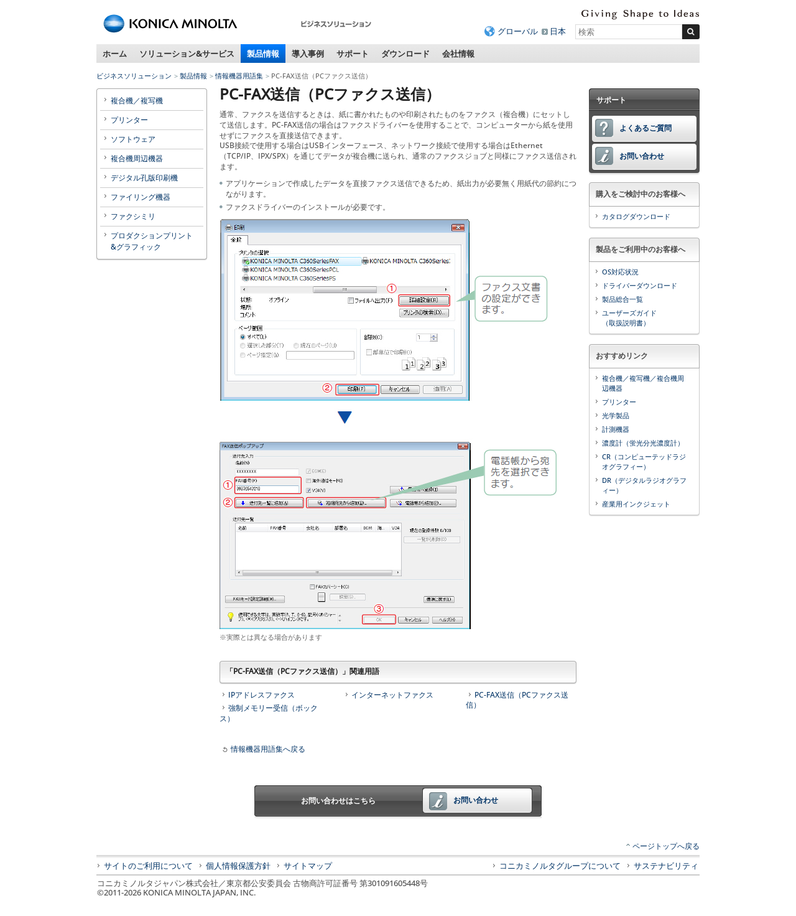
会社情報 (458, 53)
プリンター (129, 120)
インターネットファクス (392, 694)
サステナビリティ (666, 865)
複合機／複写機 (137, 100)
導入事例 (308, 53)
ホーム (115, 53)
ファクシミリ (133, 216)
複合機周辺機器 (137, 158)
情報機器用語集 (239, 75)
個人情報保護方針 (238, 865)
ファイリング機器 (140, 197)
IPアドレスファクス (261, 694)
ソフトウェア (133, 139)
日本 (558, 31)
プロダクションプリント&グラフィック (152, 241)
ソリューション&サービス (186, 53)
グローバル (517, 31)
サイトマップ (308, 865)
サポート (352, 53)
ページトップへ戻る (666, 846)
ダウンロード (405, 53)
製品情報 (263, 53)
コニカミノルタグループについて (560, 865)
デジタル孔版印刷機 (144, 177)
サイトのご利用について (148, 865)
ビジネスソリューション (134, 75)
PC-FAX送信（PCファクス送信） (517, 700)
